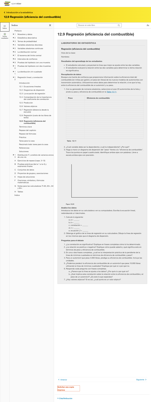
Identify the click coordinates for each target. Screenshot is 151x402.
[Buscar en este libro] (96, 25)
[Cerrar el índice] (4, 26)
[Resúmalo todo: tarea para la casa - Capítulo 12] (35, 144)
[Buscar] (119, 25)
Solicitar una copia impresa (66, 388)
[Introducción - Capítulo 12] (35, 83)
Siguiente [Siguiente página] (141, 379)
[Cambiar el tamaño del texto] (148, 25)
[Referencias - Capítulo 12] (35, 148)
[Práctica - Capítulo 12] (35, 137)
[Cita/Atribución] (102, 398)
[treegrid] (31, 113)
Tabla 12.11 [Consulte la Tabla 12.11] (111, 92)
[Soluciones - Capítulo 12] (35, 151)
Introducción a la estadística (18, 12)
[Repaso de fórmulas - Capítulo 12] (35, 134)
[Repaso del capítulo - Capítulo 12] (35, 130)
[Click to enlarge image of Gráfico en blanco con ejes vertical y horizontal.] (104, 181)
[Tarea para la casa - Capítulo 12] (35, 141)
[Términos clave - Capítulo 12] (35, 127)
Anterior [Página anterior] (62, 379)
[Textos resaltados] (4, 35)
